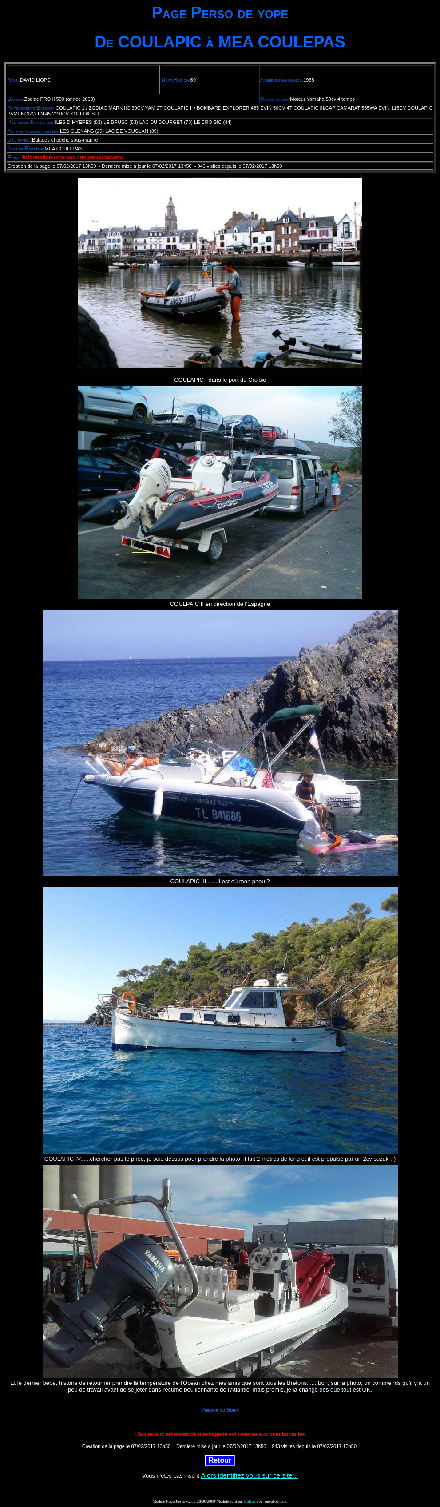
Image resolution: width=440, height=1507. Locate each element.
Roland (250, 1501)
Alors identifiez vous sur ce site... (249, 1475)
